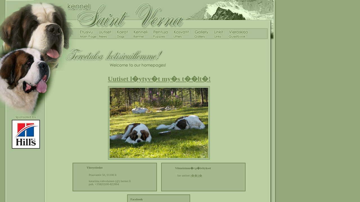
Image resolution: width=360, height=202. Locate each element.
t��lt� (196, 175)
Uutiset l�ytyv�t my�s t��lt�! (159, 78)
